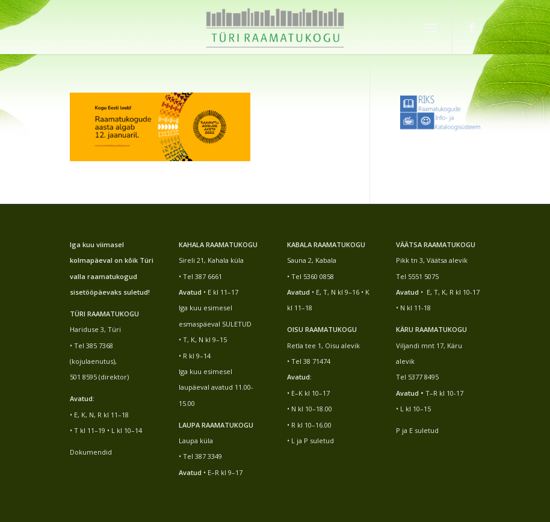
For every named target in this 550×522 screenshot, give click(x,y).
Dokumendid (91, 451)
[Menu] (430, 27)
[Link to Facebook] (471, 27)
